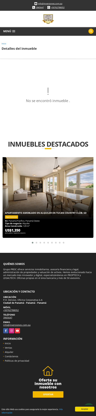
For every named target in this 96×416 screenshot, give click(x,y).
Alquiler (9, 352)
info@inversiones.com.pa (50, 3)
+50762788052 (58, 7)
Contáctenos (11, 356)
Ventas (8, 347)
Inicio (4, 43)
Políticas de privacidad (17, 360)
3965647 (40, 7)
